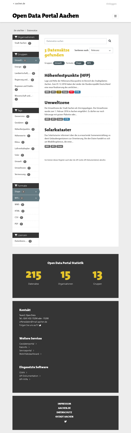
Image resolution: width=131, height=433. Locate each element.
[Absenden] (110, 41)
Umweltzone (57, 102)
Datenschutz (64, 412)
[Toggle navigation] (115, 16)
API (77, 160)
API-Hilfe (23, 379)
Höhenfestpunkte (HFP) (67, 75)
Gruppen (97, 283)
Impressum (64, 403)
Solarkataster (58, 130)
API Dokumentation (29, 375)
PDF (71, 92)
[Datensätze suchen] (76, 41)
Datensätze (32, 31)
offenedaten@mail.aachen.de (33, 321)
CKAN (22, 372)
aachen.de (64, 408)
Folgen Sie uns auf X (30, 325)
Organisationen (65, 283)
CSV (59, 92)
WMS (47, 92)
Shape (65, 92)
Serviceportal (25, 350)
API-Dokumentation (91, 160)
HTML (77, 92)
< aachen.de (19, 3)
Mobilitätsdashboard (29, 353)
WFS (53, 92)
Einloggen (111, 3)
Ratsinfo (23, 347)
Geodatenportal (27, 343)
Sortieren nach (81, 50)
